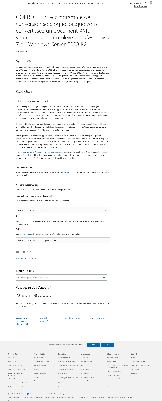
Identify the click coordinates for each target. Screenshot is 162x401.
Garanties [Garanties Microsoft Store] (37, 381)
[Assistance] (33, 3)
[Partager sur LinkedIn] (22, 251)
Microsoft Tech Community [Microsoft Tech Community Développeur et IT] (115, 371)
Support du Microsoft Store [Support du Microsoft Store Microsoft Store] (42, 365)
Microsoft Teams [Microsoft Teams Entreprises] (86, 381)
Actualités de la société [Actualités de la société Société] (138, 361)
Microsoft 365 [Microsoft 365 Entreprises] (85, 373)
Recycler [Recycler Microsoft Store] (36, 377)
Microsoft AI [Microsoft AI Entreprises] (84, 357)
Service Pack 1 (66, 172)
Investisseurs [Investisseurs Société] (135, 369)
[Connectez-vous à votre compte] (151, 3)
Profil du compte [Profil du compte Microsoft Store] (39, 357)
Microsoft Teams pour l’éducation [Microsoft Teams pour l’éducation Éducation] (68, 365)
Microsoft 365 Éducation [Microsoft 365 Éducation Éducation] (65, 369)
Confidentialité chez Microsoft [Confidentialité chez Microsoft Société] (140, 365)
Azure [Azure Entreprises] (82, 365)
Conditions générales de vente (116, 397)
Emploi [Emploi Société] (133, 357)
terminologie (27, 234)
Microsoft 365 (45, 3)
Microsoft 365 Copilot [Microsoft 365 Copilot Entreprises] (87, 377)
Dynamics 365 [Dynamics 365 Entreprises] (85, 369)
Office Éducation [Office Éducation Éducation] (63, 373)
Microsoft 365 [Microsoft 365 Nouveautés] (12, 379)
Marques (131, 397)
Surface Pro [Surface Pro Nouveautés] (11, 357)
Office (55, 3)
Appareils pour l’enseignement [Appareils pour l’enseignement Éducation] (67, 361)
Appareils (74, 3)
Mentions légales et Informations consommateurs (60, 397)
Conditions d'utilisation (97, 397)
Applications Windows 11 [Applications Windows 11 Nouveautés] (15, 387)
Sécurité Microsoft (72, 318)
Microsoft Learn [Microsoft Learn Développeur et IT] (111, 361)
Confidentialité (82, 397)
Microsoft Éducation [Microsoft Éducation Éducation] (64, 357)
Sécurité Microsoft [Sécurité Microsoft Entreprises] (86, 361)
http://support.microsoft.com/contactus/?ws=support (38, 152)
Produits (63, 3)
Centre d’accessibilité (98, 318)
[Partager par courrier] (28, 251)
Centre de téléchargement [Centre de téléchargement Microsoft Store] (42, 361)
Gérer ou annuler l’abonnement (32, 397)
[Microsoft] (16, 3)
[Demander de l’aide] (145, 3)
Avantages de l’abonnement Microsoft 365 (22, 321)
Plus (83, 3)
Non (107, 345)
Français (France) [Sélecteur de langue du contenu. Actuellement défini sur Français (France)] (17, 394)
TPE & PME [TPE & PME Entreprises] (84, 385)
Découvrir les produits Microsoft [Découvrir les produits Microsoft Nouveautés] (17, 383)
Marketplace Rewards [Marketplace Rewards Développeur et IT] (113, 383)
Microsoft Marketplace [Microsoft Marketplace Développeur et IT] (113, 375)
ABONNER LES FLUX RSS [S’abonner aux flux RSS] (28, 258)
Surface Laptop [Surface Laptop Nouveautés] (12, 361)
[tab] (24, 296)
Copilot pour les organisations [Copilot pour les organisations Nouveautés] (17, 369)
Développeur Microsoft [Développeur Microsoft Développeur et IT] (113, 357)
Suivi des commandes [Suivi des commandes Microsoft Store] (40, 373)
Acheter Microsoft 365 (98, 3)
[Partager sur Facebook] (17, 251)
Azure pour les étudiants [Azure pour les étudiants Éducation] (65, 387)
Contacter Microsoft (14, 397)
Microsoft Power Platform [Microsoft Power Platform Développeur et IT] (114, 379)
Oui (93, 345)
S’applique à (22, 51)
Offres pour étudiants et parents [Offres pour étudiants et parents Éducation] (67, 383)
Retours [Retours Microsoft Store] (36, 369)
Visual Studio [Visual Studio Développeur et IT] (111, 387)
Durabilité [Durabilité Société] (134, 373)
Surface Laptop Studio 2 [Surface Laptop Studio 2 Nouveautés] (15, 365)
